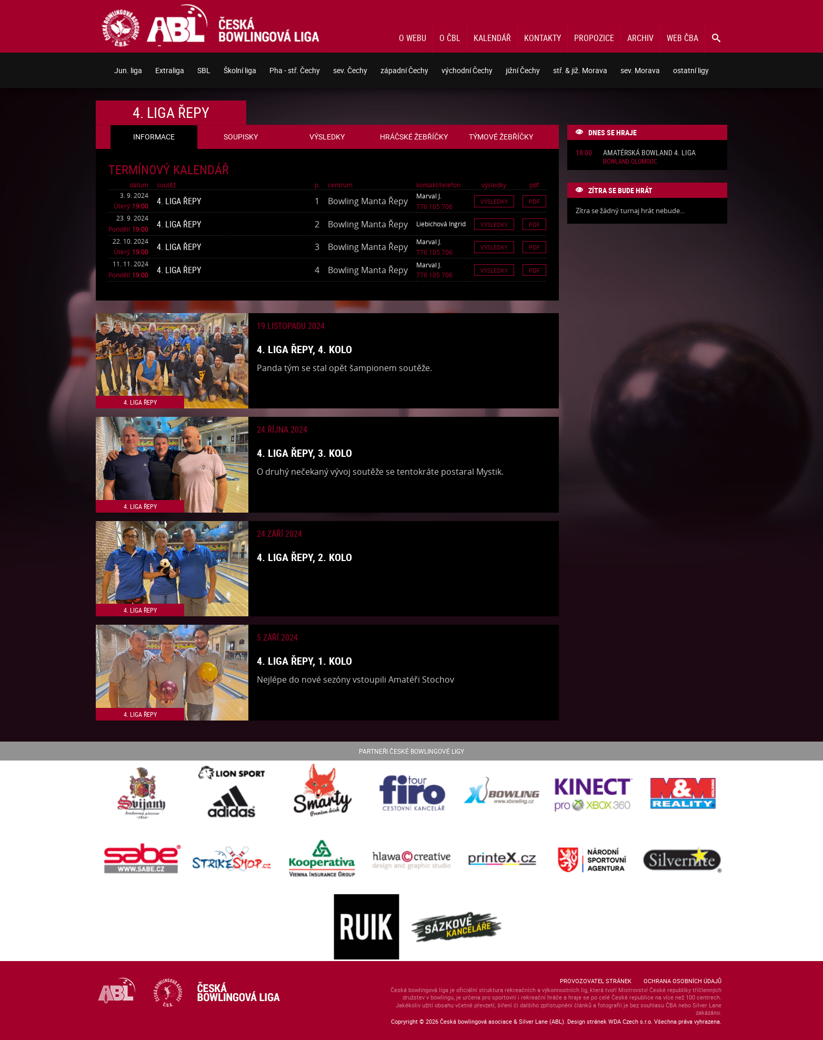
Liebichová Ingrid (441, 223)
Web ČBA (682, 38)
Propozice (594, 38)
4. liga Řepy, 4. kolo (304, 349)
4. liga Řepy (179, 201)
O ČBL (449, 38)
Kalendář (492, 38)
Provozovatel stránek (595, 981)
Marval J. (428, 196)
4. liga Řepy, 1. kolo (304, 661)
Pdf (534, 201)
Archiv (640, 38)
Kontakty (542, 38)
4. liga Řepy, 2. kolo (304, 557)
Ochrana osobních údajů (682, 981)
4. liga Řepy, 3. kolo (304, 453)
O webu (412, 38)
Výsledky (494, 201)
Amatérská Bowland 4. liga (649, 152)
